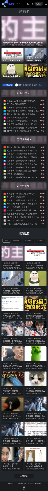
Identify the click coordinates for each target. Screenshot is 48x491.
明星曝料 (40, 241)
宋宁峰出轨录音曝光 (15, 174)
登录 (39, 4)
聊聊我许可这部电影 (15, 220)
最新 (6, 241)
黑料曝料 (24, 11)
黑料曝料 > (25, 185)
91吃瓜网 (23, 484)
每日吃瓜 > (25, 92)
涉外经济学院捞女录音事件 (35, 77)
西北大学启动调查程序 (11, 60)
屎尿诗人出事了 (9, 466)
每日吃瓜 (7, 40)
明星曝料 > (25, 139)
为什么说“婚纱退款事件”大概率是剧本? (35, 467)
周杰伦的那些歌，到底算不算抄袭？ (22, 114)
